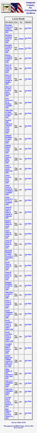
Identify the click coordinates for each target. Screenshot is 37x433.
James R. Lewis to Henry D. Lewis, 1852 (8, 276)
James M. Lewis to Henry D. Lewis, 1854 (8, 244)
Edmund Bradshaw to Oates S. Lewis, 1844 (9, 285)
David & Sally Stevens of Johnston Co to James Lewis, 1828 (8, 126)
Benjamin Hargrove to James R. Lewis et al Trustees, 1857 (9, 255)
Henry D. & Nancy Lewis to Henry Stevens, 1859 (8, 91)
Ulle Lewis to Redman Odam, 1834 (9, 383)
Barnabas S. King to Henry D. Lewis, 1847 (8, 38)
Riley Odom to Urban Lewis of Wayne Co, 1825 (9, 413)
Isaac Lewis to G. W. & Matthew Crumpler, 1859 (9, 103)
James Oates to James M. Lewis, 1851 (8, 234)
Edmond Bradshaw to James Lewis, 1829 (8, 139)
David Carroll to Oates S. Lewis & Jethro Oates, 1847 (9, 325)
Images (21, 38)
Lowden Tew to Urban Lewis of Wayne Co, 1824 (9, 402)
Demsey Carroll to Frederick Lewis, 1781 (8, 58)
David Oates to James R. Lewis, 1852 (8, 266)
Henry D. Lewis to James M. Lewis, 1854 (8, 68)
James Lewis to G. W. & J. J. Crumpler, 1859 (9, 200)
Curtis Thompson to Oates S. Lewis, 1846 (9, 314)
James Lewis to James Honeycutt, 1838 (9, 169)
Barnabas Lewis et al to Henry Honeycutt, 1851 (9, 28)
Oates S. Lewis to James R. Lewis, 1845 (8, 304)
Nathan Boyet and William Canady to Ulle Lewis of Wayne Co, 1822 (9, 361)
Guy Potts (28, 28)
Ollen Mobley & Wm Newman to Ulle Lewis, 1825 (9, 373)
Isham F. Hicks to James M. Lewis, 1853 (8, 224)
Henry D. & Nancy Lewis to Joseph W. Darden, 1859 (8, 79)
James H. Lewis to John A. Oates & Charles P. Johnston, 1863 (8, 212)
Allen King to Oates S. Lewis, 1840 (9, 294)
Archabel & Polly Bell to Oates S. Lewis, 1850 (8, 348)
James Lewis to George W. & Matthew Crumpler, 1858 (9, 190)
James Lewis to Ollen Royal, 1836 (8, 159)
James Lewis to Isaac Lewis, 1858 (8, 179)
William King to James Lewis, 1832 (8, 149)
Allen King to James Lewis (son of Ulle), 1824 (9, 113)
